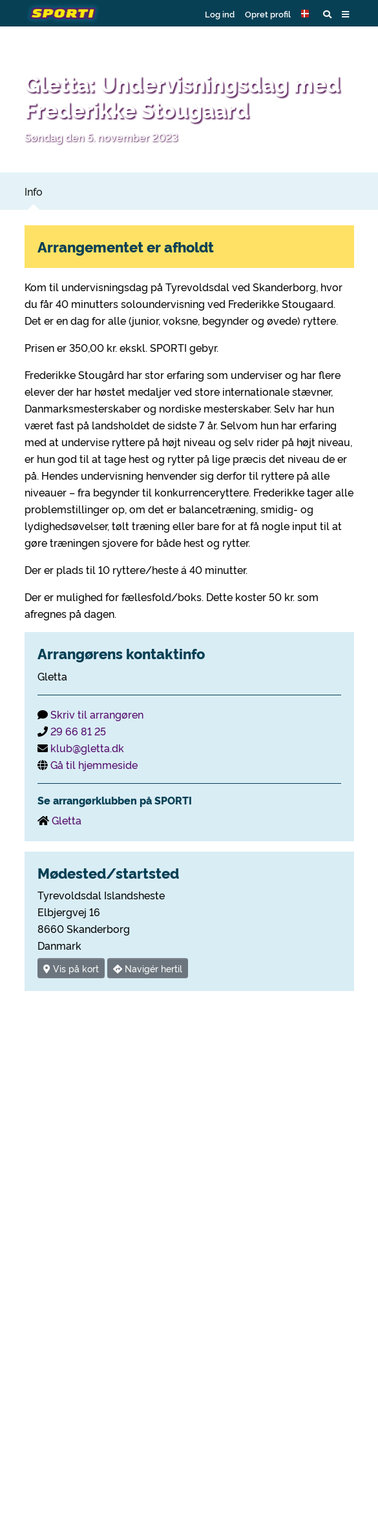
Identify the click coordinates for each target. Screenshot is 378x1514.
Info (34, 191)
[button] (307, 14)
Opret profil (268, 13)
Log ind (220, 13)
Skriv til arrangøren (96, 714)
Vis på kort (71, 968)
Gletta (66, 820)
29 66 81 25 (78, 731)
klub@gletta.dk (87, 748)
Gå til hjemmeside (94, 764)
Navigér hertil (147, 968)
